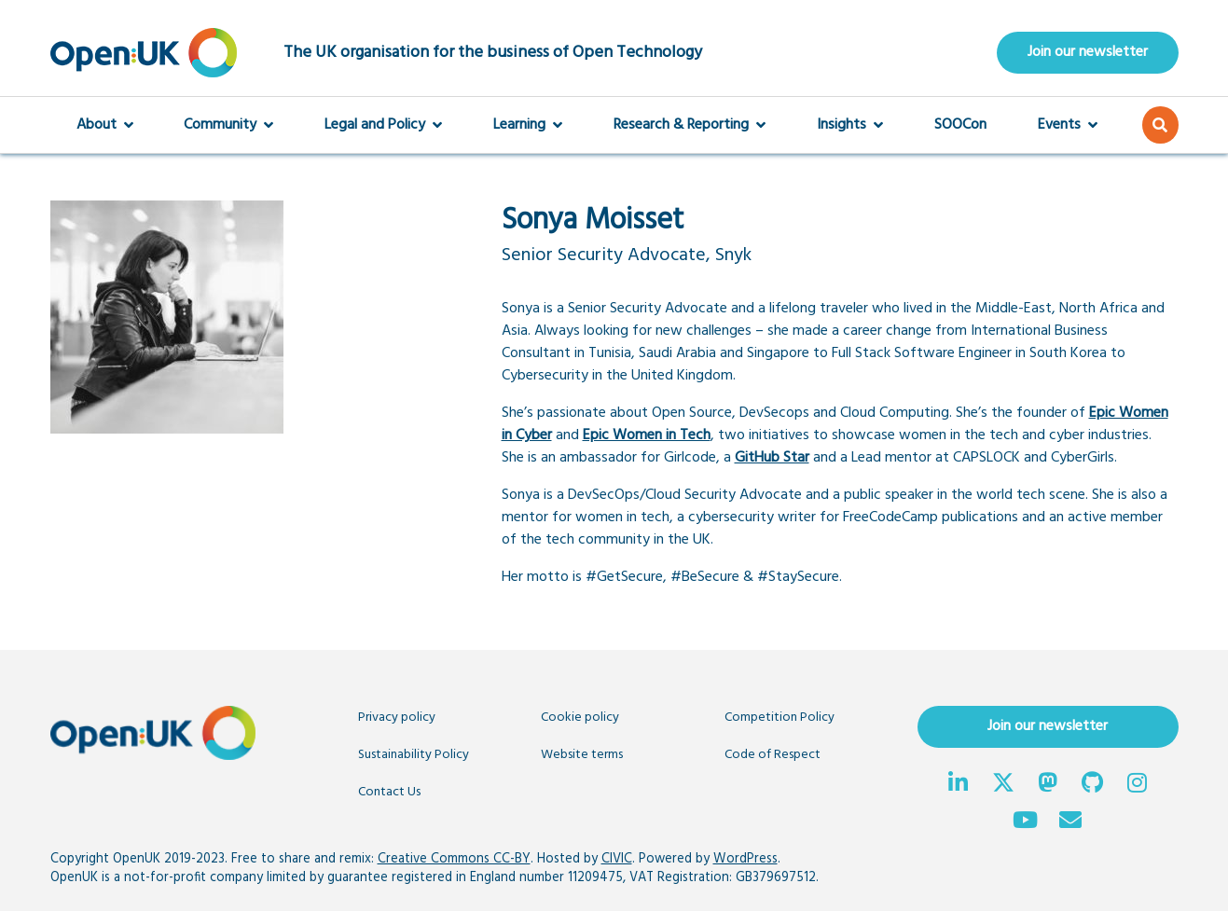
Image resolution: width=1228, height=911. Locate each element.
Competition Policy (779, 717)
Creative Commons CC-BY (454, 859)
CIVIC (616, 859)
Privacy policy (396, 717)
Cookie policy (580, 717)
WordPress (745, 859)
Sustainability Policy (413, 755)
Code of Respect (772, 755)
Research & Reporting (690, 125)
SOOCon (960, 125)
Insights (850, 125)
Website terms (582, 755)
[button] (1160, 125)
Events (1067, 125)
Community (228, 125)
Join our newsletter (1088, 52)
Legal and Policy (383, 125)
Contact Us (389, 792)
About (104, 125)
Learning (527, 125)
